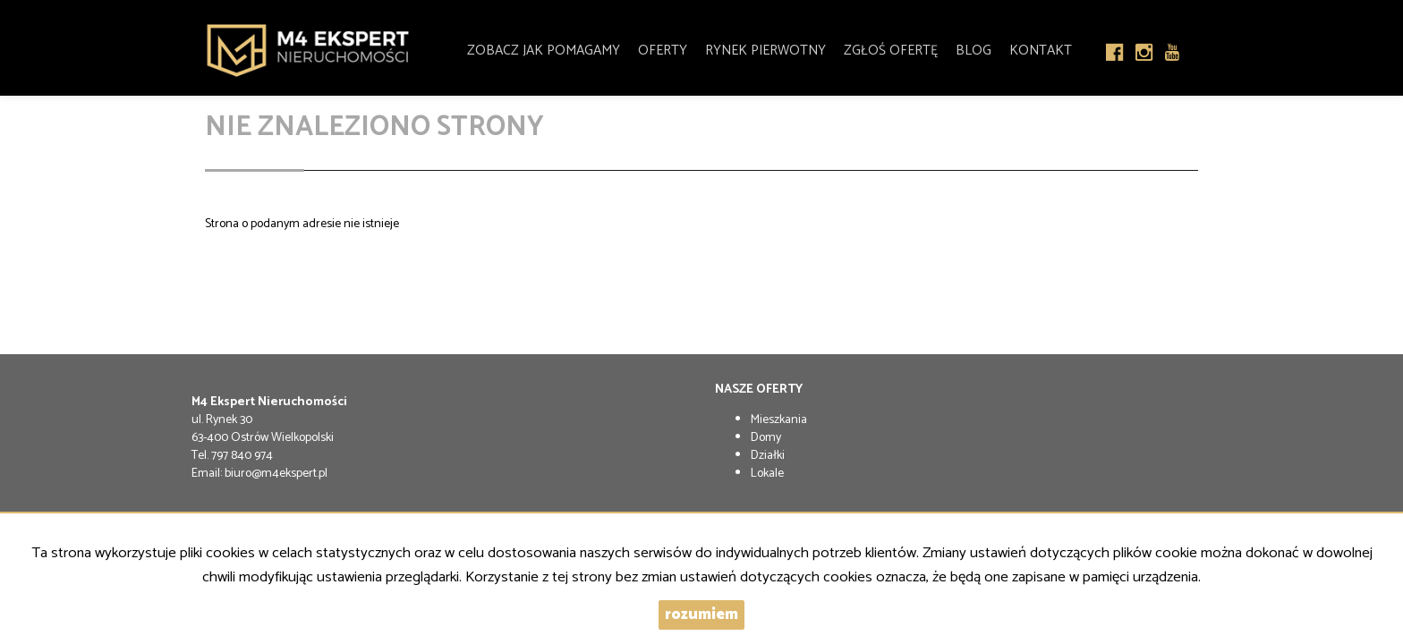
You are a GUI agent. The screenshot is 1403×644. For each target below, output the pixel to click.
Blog (973, 47)
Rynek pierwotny (765, 47)
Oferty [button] (662, 47)
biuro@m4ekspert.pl (276, 473)
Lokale (767, 473)
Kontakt (1040, 47)
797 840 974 (242, 455)
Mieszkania (779, 420)
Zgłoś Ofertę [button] (891, 47)
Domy (766, 438)
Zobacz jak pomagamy (543, 47)
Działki (768, 455)
